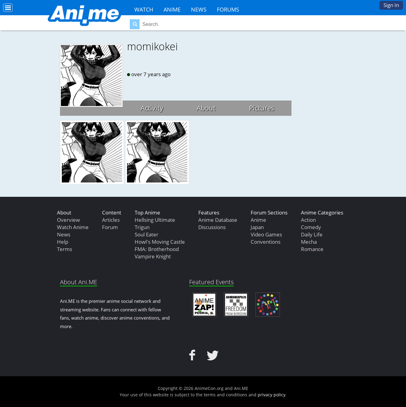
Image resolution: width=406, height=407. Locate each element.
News (199, 9)
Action (308, 219)
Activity (152, 107)
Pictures (261, 107)
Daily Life (312, 234)
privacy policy (271, 395)
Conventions (266, 241)
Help (62, 241)
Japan (257, 227)
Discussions (212, 227)
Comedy (311, 227)
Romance (312, 249)
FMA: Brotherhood (157, 249)
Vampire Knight (153, 256)
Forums (228, 9)
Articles (111, 219)
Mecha (309, 241)
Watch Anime (73, 227)
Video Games (266, 234)
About (206, 107)
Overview (68, 219)
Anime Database (217, 219)
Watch (143, 9)
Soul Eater (146, 234)
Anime (172, 9)
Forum (110, 227)
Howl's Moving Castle (160, 241)
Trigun (142, 227)
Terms (64, 249)
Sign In (391, 5)
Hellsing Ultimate (155, 219)
